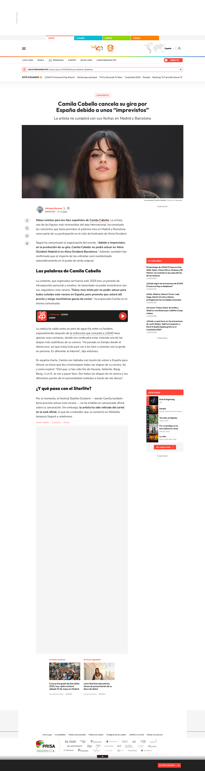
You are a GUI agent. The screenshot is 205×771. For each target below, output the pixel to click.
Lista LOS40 (27, 60)
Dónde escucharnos (155, 735)
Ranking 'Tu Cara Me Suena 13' (167, 77)
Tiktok (91, 704)
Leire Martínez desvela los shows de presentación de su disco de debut (98, 686)
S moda (120, 749)
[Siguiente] (181, 77)
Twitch (114, 704)
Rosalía (146, 77)
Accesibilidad (60, 735)
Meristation (146, 749)
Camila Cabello (42, 422)
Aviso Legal (47, 735)
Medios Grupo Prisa (45, 751)
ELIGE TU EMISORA (168, 765)
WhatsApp (27, 235)
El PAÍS (70, 742)
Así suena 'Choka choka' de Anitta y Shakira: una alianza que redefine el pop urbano (164, 310)
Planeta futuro (139, 745)
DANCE (108, 38)
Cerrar (181, 69)
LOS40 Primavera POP (106, 60)
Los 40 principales (84, 742)
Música (40, 60)
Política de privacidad (77, 735)
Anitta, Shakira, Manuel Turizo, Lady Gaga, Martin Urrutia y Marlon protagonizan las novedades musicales (163, 297)
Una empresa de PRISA (45, 744)
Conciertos (102, 95)
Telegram (27, 243)
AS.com (133, 742)
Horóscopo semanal (87, 77)
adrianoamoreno (64, 208)
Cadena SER (124, 742)
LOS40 (51, 38)
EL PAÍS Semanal (129, 745)
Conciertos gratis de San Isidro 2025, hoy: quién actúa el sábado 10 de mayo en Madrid (64, 686)
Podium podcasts (96, 749)
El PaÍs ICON (108, 749)
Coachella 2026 (133, 77)
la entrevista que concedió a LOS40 (92, 333)
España (168, 48)
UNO (89, 745)
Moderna (82, 749)
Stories (119, 704)
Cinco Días (108, 745)
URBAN (136, 38)
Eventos (72, 60)
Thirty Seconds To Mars (111, 77)
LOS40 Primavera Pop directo (60, 77)
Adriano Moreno (53, 208)
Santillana (97, 742)
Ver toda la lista (163, 447)
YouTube (97, 704)
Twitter (27, 228)
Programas (58, 60)
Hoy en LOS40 (86, 60)
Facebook (27, 220)
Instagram (85, 704)
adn (142, 742)
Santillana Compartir (112, 742)
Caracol (152, 742)
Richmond (68, 749)
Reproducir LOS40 (123, 316)
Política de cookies (96, 735)
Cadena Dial (119, 745)
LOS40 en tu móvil (136, 735)
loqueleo (132, 749)
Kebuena (150, 745)
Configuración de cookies (116, 735)
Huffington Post (74, 745)
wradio (97, 745)
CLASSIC (81, 38)
